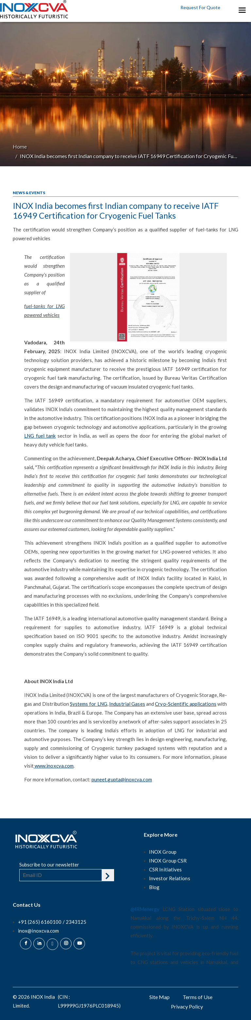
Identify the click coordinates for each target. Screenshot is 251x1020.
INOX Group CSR (168, 861)
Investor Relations (169, 878)
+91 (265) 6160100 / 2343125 (52, 922)
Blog (154, 887)
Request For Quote (200, 7)
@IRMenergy (144, 909)
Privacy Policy (187, 1006)
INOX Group (162, 852)
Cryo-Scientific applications (185, 704)
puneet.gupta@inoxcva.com (122, 779)
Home (20, 146)
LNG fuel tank (40, 436)
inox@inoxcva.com (38, 931)
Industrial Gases (127, 704)
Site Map (159, 997)
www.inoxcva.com (54, 766)
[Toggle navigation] (242, 9)
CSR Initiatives (165, 869)
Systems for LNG (88, 704)
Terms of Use (197, 997)
